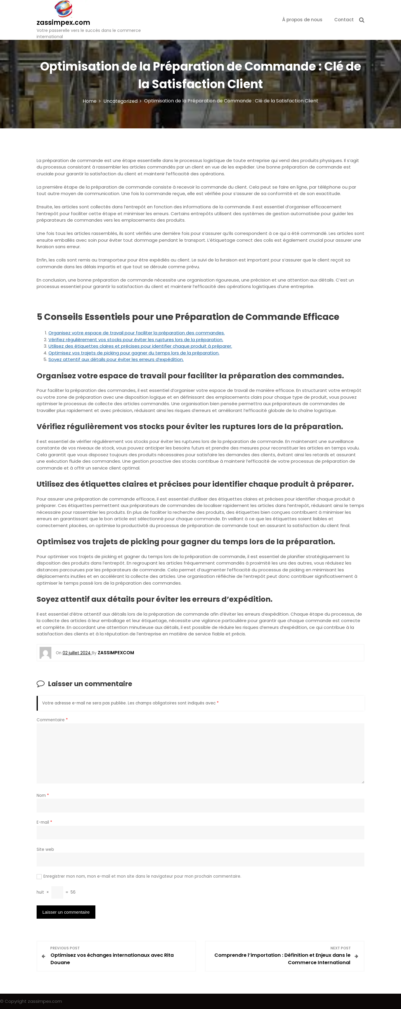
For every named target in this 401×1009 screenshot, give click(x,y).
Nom (43, 795)
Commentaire (52, 720)
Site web (45, 849)
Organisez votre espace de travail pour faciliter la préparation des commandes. (136, 333)
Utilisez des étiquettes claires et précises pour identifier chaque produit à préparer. (140, 346)
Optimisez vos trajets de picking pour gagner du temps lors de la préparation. (133, 353)
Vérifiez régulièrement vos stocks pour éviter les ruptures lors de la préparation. (135, 339)
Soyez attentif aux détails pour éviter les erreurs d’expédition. (116, 359)
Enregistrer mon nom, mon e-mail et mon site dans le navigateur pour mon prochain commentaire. (142, 876)
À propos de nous (302, 20)
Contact (344, 20)
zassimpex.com (63, 22)
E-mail (44, 822)
